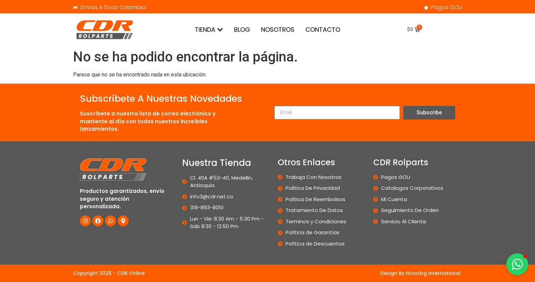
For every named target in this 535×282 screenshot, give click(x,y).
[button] (517, 264)
